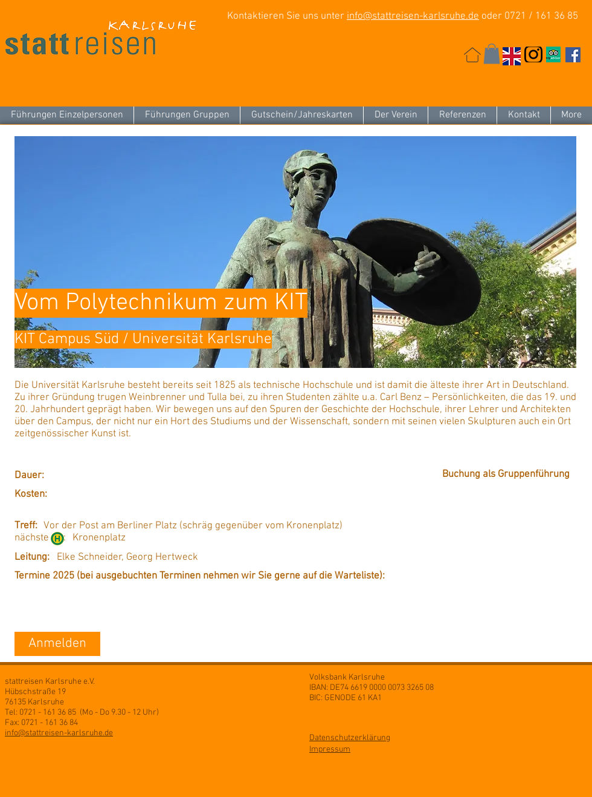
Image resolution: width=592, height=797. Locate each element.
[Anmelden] (57, 644)
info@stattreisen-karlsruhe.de (413, 16)
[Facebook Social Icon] (573, 54)
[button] (491, 54)
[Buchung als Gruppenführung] (509, 475)
